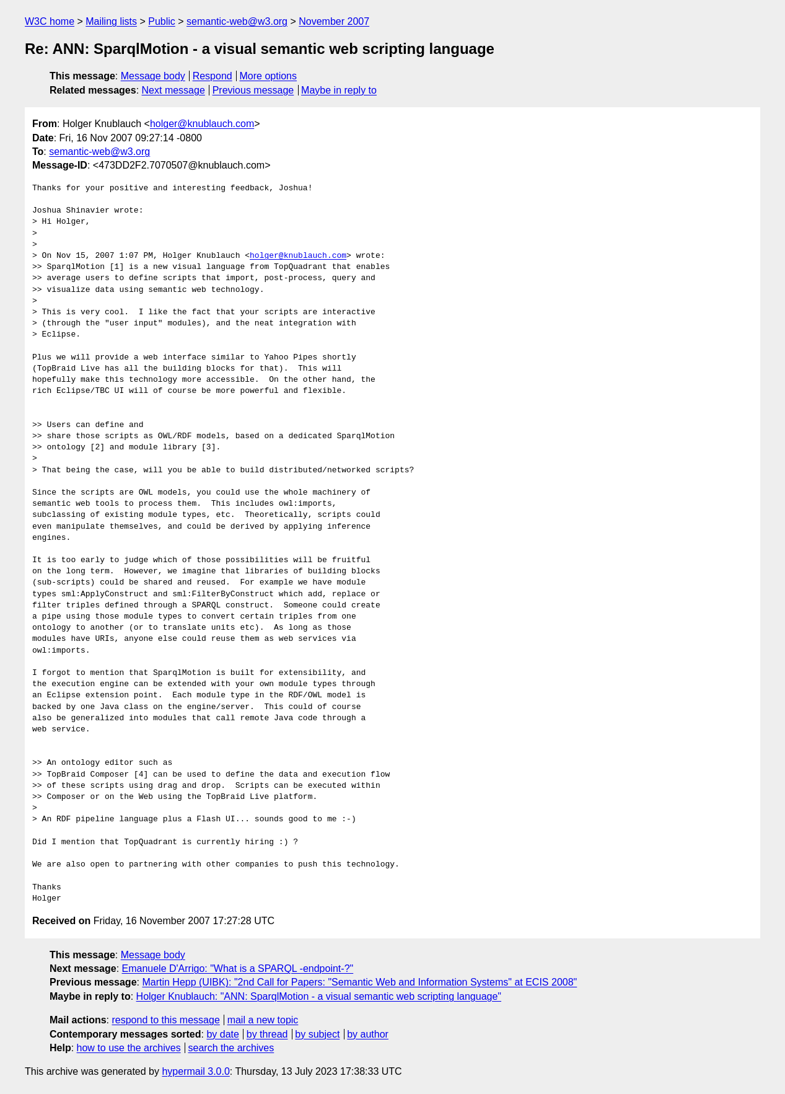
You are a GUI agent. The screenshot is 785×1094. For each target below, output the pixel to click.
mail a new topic (263, 1020)
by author (367, 1034)
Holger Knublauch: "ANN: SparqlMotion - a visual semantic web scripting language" (318, 996)
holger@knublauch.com (202, 123)
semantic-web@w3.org (236, 21)
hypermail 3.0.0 (195, 1071)
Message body (153, 76)
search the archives (231, 1048)
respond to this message (165, 1020)
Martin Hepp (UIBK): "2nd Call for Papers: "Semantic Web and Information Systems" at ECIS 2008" (359, 982)
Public (161, 21)
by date (222, 1034)
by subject (317, 1034)
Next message (173, 90)
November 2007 (334, 21)
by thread (267, 1034)
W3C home (49, 21)
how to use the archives (129, 1048)
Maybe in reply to (339, 90)
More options (268, 76)
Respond (212, 76)
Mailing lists (111, 21)
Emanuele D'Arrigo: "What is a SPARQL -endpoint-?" (238, 968)
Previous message (253, 90)
